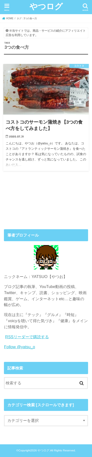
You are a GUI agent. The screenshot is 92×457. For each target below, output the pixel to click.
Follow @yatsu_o (19, 347)
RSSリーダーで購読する (27, 337)
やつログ (46, 6)
